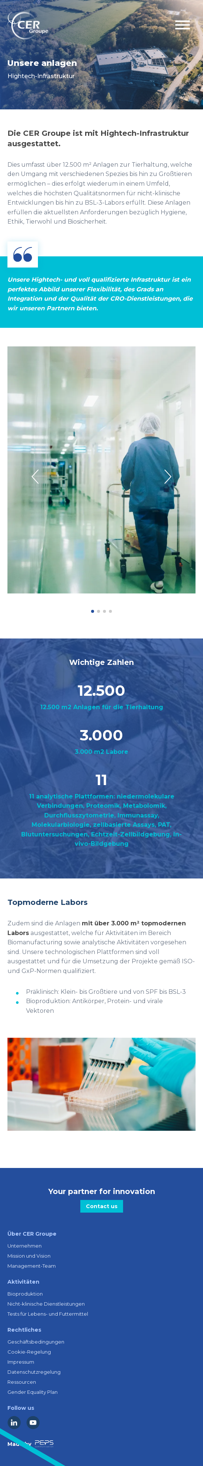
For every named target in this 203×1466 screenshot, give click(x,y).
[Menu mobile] (183, 25)
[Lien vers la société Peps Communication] (44, 1443)
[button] (92, 611)
